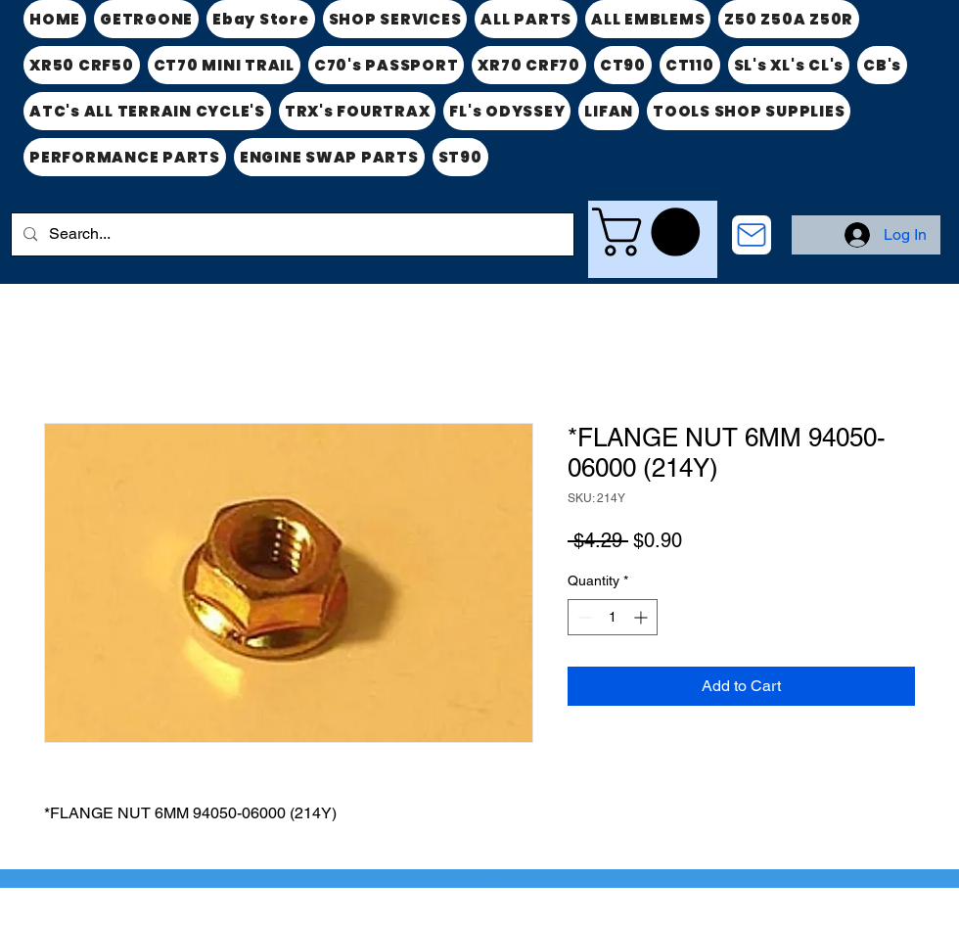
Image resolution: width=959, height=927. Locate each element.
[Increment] (642, 617)
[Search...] (290, 234)
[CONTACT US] (751, 235)
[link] (651, 232)
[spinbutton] (612, 617)
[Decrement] (583, 617)
